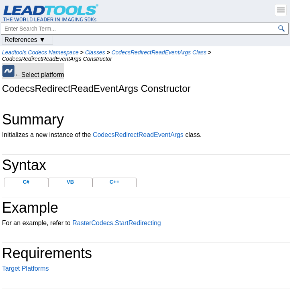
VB (70, 182)
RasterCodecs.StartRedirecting (116, 223)
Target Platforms (25, 268)
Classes (95, 52)
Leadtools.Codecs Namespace (40, 52)
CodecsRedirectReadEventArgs (138, 134)
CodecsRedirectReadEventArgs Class (158, 52)
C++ (115, 182)
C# (26, 182)
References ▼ (24, 39)
